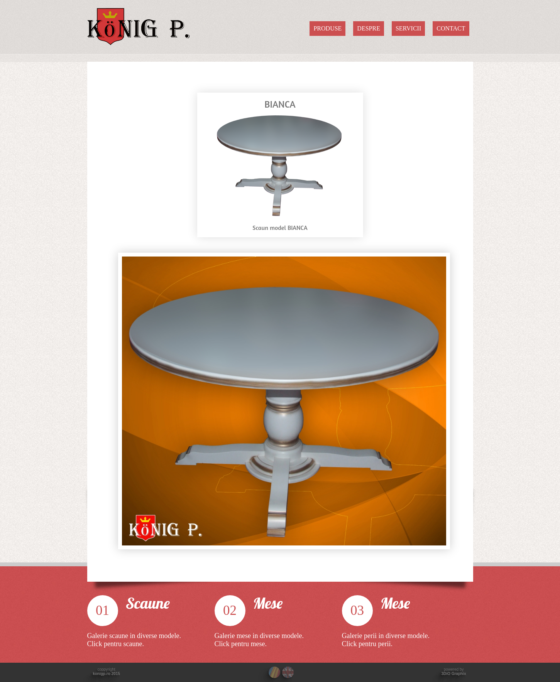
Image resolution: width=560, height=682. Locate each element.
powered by (454, 671)
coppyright (106, 671)
